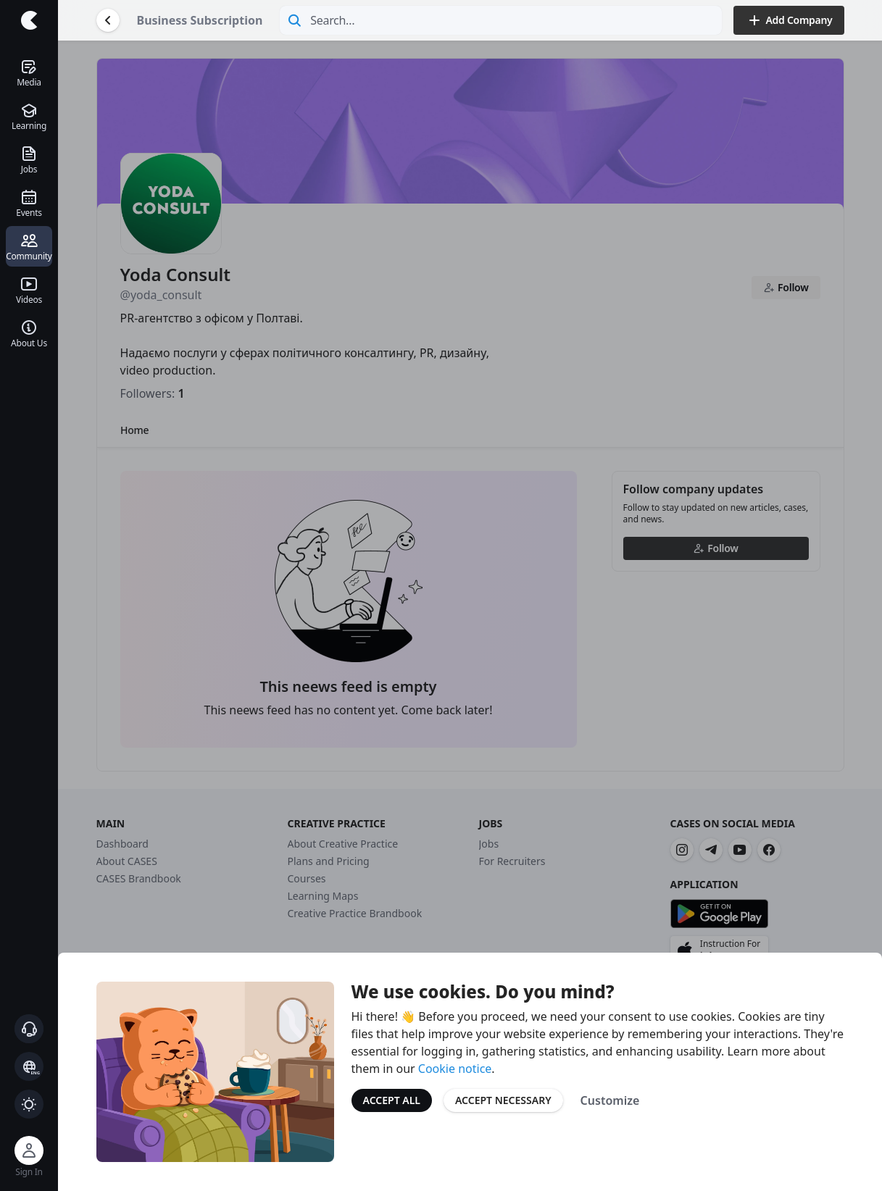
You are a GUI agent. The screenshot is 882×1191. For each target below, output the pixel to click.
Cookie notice (455, 1069)
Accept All (391, 1100)
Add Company (788, 20)
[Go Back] (108, 20)
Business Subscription (200, 20)
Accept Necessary (503, 1100)
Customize (610, 1100)
